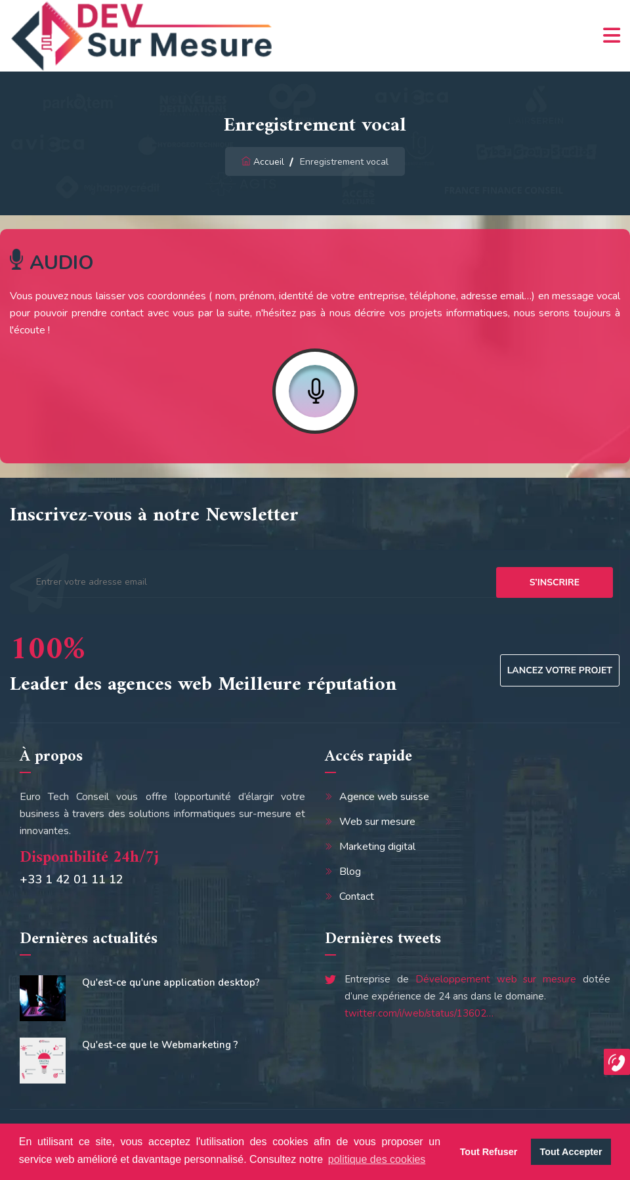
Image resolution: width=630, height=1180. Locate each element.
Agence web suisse (384, 797)
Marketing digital (377, 846)
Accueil (268, 162)
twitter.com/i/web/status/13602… (419, 1013)
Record (315, 391)
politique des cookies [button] (377, 1159)
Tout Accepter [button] (571, 1152)
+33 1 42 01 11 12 (71, 879)
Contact (356, 896)
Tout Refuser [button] (489, 1152)
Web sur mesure (377, 821)
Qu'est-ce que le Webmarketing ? (160, 1044)
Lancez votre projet (559, 670)
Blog (350, 871)
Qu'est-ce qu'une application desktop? (171, 982)
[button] (617, 1062)
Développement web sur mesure (496, 979)
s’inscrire (554, 582)
